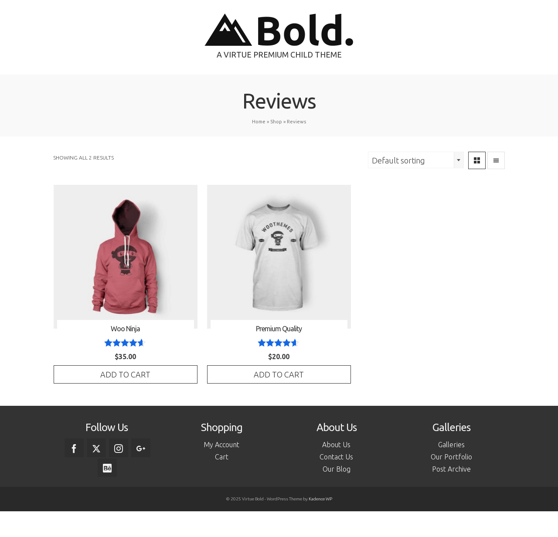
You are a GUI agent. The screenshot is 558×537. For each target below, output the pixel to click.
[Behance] (107, 468)
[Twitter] (96, 447)
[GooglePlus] (140, 447)
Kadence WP (320, 498)
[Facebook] (74, 447)
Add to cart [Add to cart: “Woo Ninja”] (125, 374)
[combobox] (416, 160)
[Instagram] (118, 447)
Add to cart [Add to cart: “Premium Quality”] (279, 374)
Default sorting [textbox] (398, 160)
